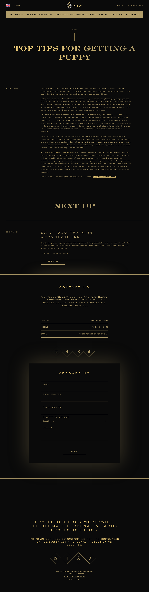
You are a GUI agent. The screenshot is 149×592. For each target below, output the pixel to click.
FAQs (126, 14)
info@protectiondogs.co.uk (93, 334)
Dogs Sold (61, 14)
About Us (19, 14)
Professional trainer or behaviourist (58, 152)
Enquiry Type (56, 417)
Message (48, 428)
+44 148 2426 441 (99, 320)
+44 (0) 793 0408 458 (130, 5)
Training (103, 14)
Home (11, 14)
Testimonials (92, 14)
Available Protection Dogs (39, 14)
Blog (121, 14)
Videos (114, 14)
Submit (74, 451)
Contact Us (135, 14)
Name (46, 384)
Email (52, 394)
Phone (52, 407)
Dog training (46, 243)
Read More (53, 261)
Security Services (76, 14)
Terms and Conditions (74, 577)
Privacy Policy (74, 579)
